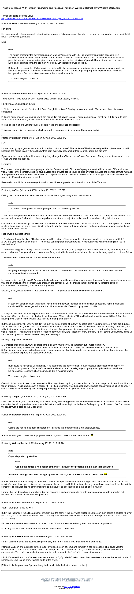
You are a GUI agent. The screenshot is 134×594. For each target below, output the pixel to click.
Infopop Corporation (72, 587)
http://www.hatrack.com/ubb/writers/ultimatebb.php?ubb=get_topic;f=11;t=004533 (42, 18)
